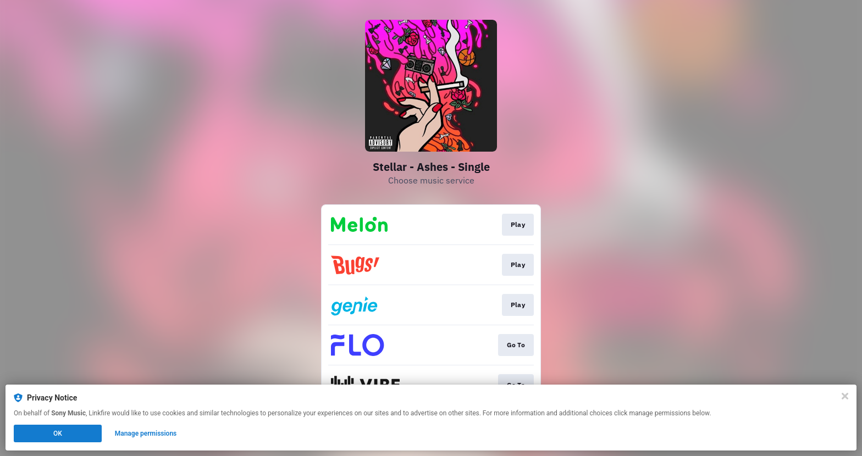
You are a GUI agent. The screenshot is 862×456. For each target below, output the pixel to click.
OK (57, 433)
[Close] (845, 396)
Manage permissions (146, 433)
